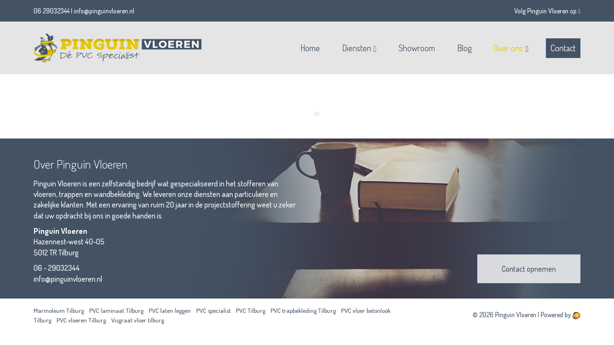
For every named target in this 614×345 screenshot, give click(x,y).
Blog (464, 48)
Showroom (417, 48)
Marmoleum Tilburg (59, 310)
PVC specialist (213, 310)
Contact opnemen (529, 269)
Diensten (356, 48)
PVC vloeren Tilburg (81, 320)
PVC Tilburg (250, 310)
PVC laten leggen (170, 310)
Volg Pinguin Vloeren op (547, 11)
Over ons (508, 48)
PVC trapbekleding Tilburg (303, 310)
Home (310, 48)
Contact (563, 48)
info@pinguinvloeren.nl (104, 11)
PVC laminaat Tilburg (116, 310)
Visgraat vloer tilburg (137, 320)
